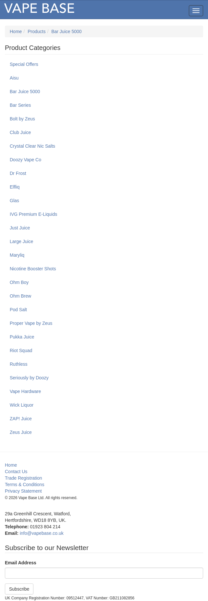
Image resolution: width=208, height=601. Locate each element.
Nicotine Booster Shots (33, 268)
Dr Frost (18, 173)
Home (16, 31)
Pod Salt (18, 309)
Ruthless (18, 364)
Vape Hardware (25, 391)
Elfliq (14, 187)
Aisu (14, 77)
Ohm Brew (20, 296)
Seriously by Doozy (29, 377)
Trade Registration (23, 478)
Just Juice (20, 227)
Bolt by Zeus (22, 118)
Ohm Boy (19, 282)
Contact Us (16, 471)
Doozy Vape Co (25, 159)
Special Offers (24, 64)
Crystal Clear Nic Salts (32, 146)
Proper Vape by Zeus (31, 323)
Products (36, 31)
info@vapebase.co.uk (42, 533)
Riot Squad (21, 350)
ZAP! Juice (21, 418)
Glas (14, 200)
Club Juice (20, 132)
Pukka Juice (22, 336)
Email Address (20, 562)
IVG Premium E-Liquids (33, 214)
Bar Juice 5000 (66, 31)
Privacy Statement (23, 491)
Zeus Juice (21, 432)
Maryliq (17, 255)
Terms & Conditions (24, 484)
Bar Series (20, 105)
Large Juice (21, 241)
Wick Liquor (21, 405)
